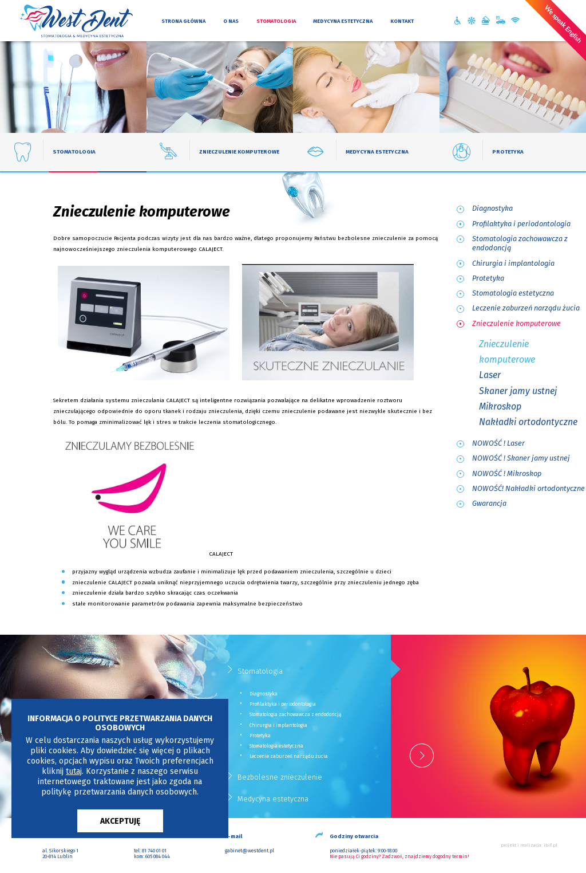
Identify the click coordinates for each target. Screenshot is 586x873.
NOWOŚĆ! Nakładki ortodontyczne (528, 488)
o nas (231, 21)
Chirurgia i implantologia (513, 263)
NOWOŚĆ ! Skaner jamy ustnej (521, 458)
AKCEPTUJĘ (120, 821)
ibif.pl (550, 845)
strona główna (183, 21)
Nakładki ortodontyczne (528, 421)
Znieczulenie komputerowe (516, 323)
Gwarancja (489, 503)
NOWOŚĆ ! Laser (498, 443)
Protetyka (488, 278)
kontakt (402, 21)
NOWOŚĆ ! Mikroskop (506, 473)
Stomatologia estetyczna (513, 293)
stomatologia (276, 21)
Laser (490, 374)
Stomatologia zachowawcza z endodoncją (520, 243)
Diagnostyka (492, 208)
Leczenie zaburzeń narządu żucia (526, 308)
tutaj (74, 771)
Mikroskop (500, 406)
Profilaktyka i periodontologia (521, 223)
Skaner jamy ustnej (518, 391)
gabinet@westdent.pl (249, 851)
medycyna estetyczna (343, 21)
